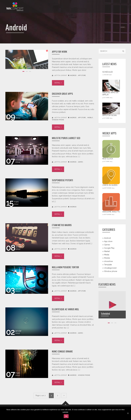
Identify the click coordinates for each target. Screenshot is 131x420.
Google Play (109, 248)
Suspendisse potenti (63, 180)
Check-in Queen (109, 185)
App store (82, 75)
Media (106, 255)
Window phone (58, 120)
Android (73, 75)
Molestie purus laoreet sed (67, 138)
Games (80, 162)
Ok (66, 416)
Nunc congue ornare (63, 351)
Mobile (90, 117)
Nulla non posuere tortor (66, 267)
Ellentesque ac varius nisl (66, 309)
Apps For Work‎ (60, 51)
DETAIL (58, 83)
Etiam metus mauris (63, 225)
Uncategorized (110, 268)
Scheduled (107, 72)
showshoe (108, 261)
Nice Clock (107, 159)
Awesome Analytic (111, 212)
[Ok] (128, 413)
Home (123, 27)
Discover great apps (63, 93)
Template (108, 264)
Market (107, 251)
